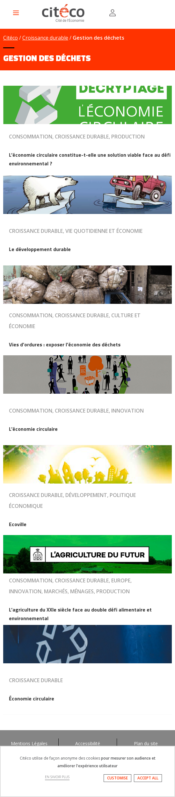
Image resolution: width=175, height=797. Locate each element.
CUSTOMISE (117, 778)
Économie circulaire (31, 698)
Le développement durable (40, 249)
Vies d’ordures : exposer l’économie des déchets (64, 344)
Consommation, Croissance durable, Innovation (76, 410)
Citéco (10, 37)
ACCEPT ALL (147, 778)
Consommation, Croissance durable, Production (77, 136)
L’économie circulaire (33, 429)
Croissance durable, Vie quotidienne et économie (75, 230)
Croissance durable (45, 37)
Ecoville (17, 524)
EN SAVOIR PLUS (57, 777)
